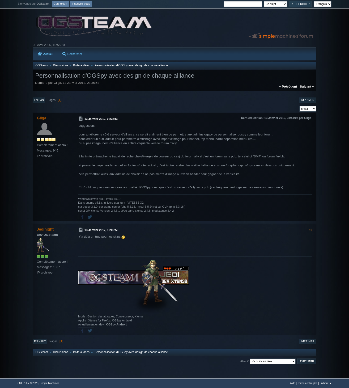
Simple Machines (49, 383)
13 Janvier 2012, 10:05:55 (101, 230)
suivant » (307, 86)
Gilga (41, 118)
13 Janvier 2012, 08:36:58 (101, 119)
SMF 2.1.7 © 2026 (27, 383)
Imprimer (307, 100)
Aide (292, 383)
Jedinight (45, 229)
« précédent (288, 86)
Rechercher (72, 54)
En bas (39, 100)
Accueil (45, 54)
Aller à (244, 361)
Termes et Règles (307, 383)
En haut (40, 341)
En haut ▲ (325, 383)
